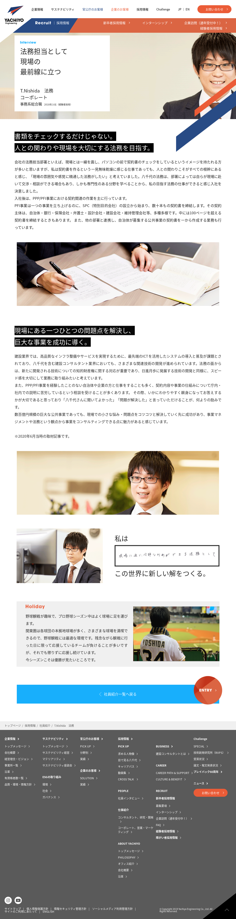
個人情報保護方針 (37, 908)
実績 (83, 758)
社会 (45, 790)
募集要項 (161, 805)
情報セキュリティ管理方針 (70, 908)
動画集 (122, 772)
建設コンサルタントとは (171, 753)
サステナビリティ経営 (55, 751)
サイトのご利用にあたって (21, 910)
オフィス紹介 (126, 863)
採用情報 (142, 9)
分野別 (84, 751)
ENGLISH (48, 910)
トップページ (13, 724)
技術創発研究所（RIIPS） (209, 751)
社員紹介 (44, 724)
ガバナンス (49, 796)
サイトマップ (13, 908)
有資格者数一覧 (14, 777)
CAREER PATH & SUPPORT (172, 772)
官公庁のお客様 (92, 9)
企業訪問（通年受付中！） (172, 817)
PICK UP (85, 745)
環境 (45, 783)
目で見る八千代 (127, 759)
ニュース (199, 782)
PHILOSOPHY (126, 856)
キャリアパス (126, 765)
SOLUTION (87, 777)
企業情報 (37, 9)
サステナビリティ (62, 9)
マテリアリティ (51, 758)
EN (187, 9)
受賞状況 (199, 758)
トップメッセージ (15, 745)
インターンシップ (166, 811)
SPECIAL (199, 745)
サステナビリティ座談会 (57, 764)
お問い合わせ (214, 9)
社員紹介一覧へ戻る (120, 695)
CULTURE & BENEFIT (169, 778)
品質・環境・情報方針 (18, 783)
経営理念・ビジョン (17, 758)
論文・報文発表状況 (206, 764)
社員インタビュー (129, 797)
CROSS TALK (126, 778)
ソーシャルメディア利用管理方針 (112, 908)
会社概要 (10, 751)
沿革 (7, 771)
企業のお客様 (120, 9)
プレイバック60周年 (206, 771)
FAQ (158, 824)
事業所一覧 (11, 764)
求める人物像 (126, 753)
